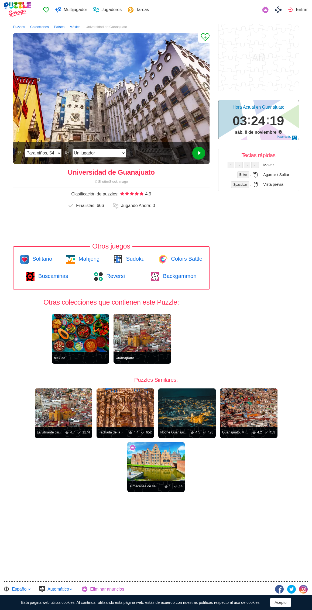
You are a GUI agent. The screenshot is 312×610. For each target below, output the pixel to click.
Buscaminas (52, 276)
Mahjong (88, 259)
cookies (67, 602)
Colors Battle (186, 259)
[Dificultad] (43, 153)
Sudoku (135, 259)
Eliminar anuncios (107, 589)
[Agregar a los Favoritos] (204, 38)
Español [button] (20, 589)
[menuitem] (46, 10)
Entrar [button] (302, 9)
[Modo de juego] (99, 153)
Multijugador (75, 9)
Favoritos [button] (46, 10)
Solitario (41, 259)
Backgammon (179, 276)
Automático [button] (58, 589)
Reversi (115, 276)
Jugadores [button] (111, 9)
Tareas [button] (142, 9)
